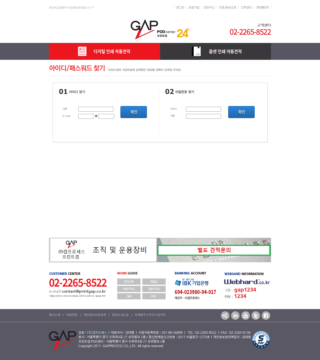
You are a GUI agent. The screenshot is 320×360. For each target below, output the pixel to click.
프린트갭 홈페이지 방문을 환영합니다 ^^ (71, 7)
